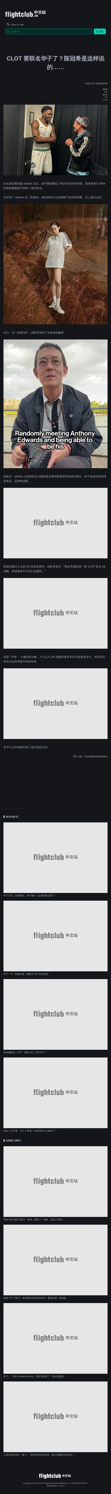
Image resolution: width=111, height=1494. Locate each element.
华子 (106, 92)
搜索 (99, 31)
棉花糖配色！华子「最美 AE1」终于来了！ (25, 1052)
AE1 (106, 97)
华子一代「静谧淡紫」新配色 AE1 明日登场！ (26, 973)
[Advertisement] (55, 781)
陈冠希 (105, 95)
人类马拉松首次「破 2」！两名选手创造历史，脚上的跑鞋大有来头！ (39, 1454)
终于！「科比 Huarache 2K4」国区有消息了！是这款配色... (34, 1376)
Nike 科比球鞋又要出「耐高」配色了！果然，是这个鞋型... (33, 1219)
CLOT (105, 100)
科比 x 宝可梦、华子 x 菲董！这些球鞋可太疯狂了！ (30, 1130)
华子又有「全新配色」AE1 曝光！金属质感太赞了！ (30, 895)
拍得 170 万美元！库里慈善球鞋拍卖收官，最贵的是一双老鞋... (35, 1297)
